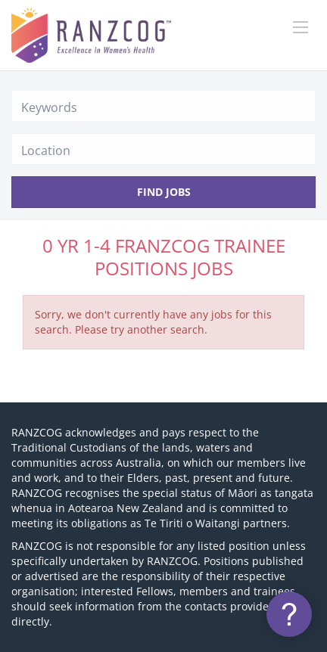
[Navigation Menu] (300, 27)
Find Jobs (164, 192)
